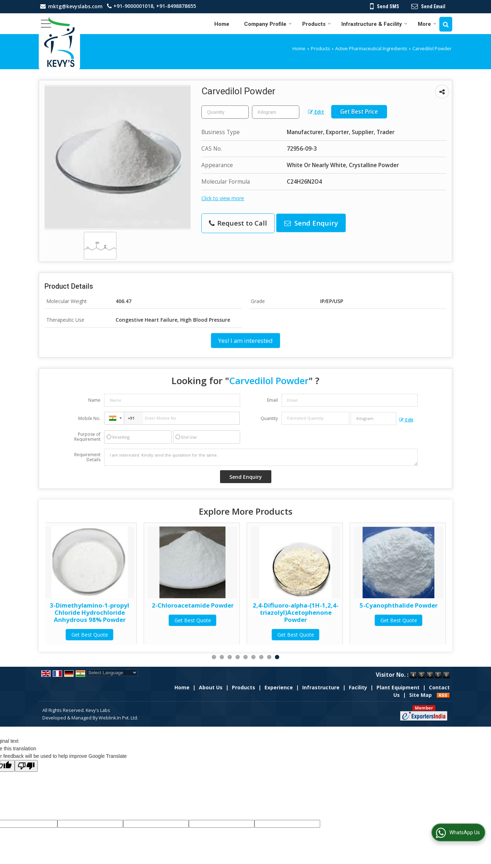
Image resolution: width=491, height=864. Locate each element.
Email (272, 400)
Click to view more (222, 198)
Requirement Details (87, 457)
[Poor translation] (26, 766)
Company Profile (268, 24)
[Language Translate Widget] (112, 672)
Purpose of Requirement (87, 437)
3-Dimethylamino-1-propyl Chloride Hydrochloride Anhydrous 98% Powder (191, 612)
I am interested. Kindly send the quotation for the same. (261, 457)
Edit (316, 111)
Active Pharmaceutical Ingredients (371, 49)
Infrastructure (321, 687)
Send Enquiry (311, 222)
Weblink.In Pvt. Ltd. (118, 718)
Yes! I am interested (245, 340)
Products (316, 24)
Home (221, 24)
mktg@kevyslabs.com (75, 6)
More (427, 24)
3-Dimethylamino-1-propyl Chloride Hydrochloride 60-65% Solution (88, 612)
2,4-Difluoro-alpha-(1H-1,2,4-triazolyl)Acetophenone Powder (397, 612)
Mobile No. (89, 418)
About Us (211, 687)
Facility (358, 687)
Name (94, 400)
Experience (279, 687)
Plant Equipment (398, 687)
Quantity (269, 418)
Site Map (420, 694)
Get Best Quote (88, 634)
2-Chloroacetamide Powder (294, 605)
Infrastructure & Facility (374, 24)
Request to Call (238, 222)
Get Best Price (359, 111)
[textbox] (275, 112)
